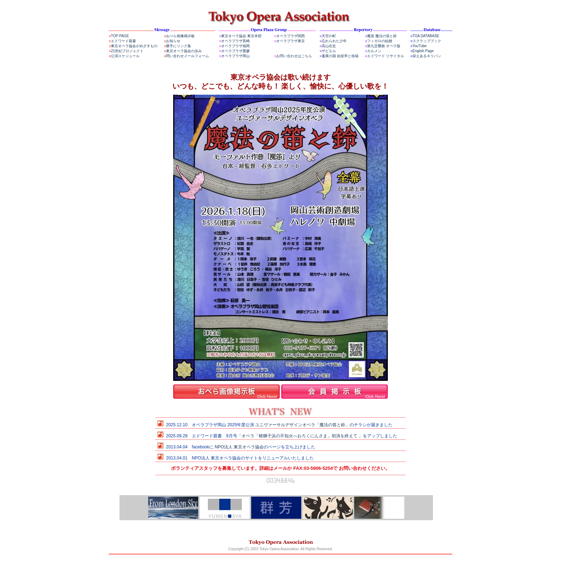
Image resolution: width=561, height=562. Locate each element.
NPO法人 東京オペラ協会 (239, 446)
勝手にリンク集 (177, 46)
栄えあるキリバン (425, 56)
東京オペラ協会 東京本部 (240, 36)
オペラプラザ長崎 (234, 41)
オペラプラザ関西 (289, 36)
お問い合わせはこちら (293, 56)
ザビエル (327, 51)
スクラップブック (425, 41)
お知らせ (172, 41)
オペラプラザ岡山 (234, 56)
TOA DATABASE (424, 36)
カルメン (373, 51)
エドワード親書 (122, 41)
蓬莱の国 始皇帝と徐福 (338, 56)
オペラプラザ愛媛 (234, 51)
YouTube (418, 46)
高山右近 (327, 46)
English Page (422, 51)
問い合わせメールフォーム (186, 56)
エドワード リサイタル (384, 56)
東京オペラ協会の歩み (183, 51)
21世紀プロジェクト (126, 51)
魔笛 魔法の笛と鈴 (381, 36)
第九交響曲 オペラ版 (382, 46)
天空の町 (327, 36)
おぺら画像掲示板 (179, 36)
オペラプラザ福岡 (234, 46)
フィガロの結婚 (378, 41)
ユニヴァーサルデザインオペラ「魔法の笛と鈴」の (304, 424)
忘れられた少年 (333, 41)
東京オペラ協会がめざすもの (133, 46)
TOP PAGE (119, 36)
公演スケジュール (124, 56)
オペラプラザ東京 (289, 41)
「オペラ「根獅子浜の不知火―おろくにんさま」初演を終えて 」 (300, 435)
